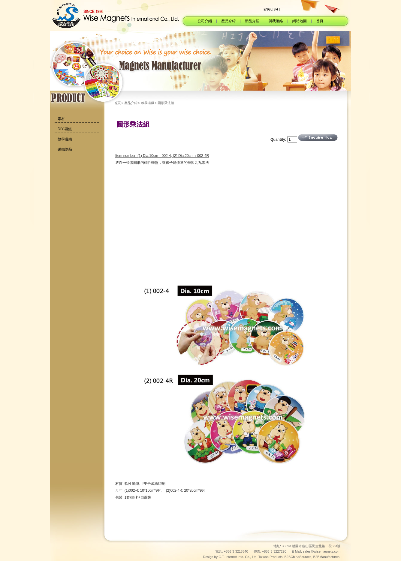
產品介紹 (228, 21)
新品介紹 (252, 21)
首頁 (319, 21)
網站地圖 (299, 21)
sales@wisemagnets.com (321, 551)
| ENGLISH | (271, 9)
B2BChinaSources (297, 557)
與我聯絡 (276, 21)
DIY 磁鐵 (65, 129)
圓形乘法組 (166, 103)
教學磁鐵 (65, 139)
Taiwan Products (270, 557)
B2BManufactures (326, 557)
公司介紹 (204, 21)
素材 (61, 119)
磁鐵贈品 (65, 149)
